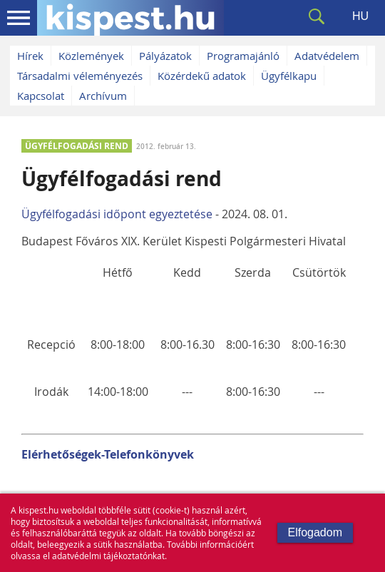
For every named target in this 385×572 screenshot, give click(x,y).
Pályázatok (165, 55)
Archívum (103, 95)
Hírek (30, 55)
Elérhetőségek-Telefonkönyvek (107, 454)
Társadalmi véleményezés (80, 75)
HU (360, 16)
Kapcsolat (40, 95)
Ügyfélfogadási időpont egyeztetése (116, 214)
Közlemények (91, 55)
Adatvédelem (326, 55)
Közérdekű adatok (202, 75)
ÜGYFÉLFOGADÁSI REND (76, 146)
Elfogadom (315, 532)
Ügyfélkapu (289, 75)
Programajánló (243, 55)
